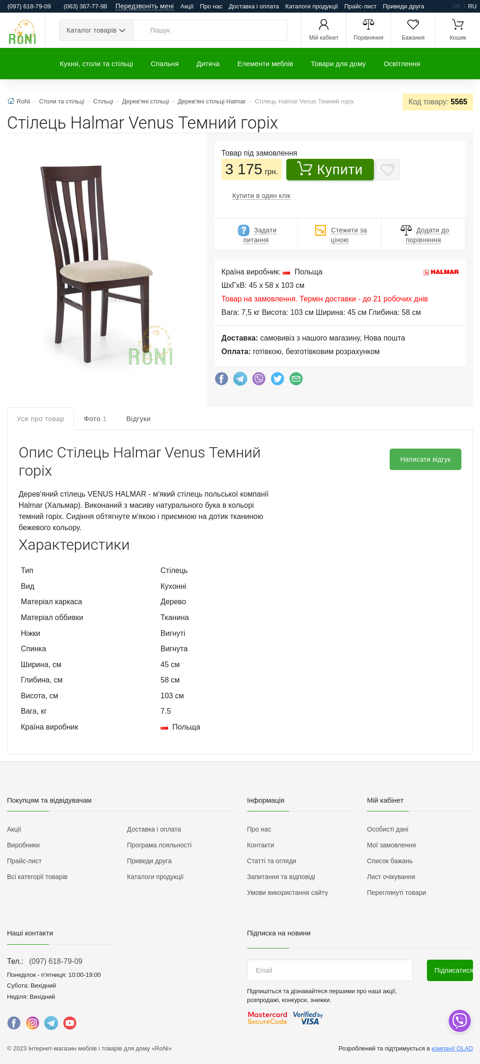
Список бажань (389, 861)
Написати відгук (425, 459)
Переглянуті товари (396, 892)
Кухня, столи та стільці (96, 64)
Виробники (23, 845)
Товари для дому (338, 64)
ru (472, 6)
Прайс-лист (361, 6)
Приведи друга (403, 6)
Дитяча (208, 64)
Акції (187, 6)
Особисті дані (387, 829)
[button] (99, 260)
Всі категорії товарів (37, 876)
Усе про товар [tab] (40, 419)
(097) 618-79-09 (55, 961)
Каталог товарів (91, 30)
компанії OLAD (452, 1048)
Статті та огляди (272, 861)
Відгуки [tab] (138, 419)
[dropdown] (459, 1021)
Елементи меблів (265, 64)
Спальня (165, 64)
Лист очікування (391, 876)
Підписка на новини (279, 933)
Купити (330, 169)
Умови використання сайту (287, 892)
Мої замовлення (391, 845)
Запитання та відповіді (281, 876)
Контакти (260, 845)
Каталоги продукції (311, 6)
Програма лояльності (159, 845)
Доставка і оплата (254, 6)
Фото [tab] (95, 419)
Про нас (211, 6)
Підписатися (453, 970)
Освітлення (402, 64)
